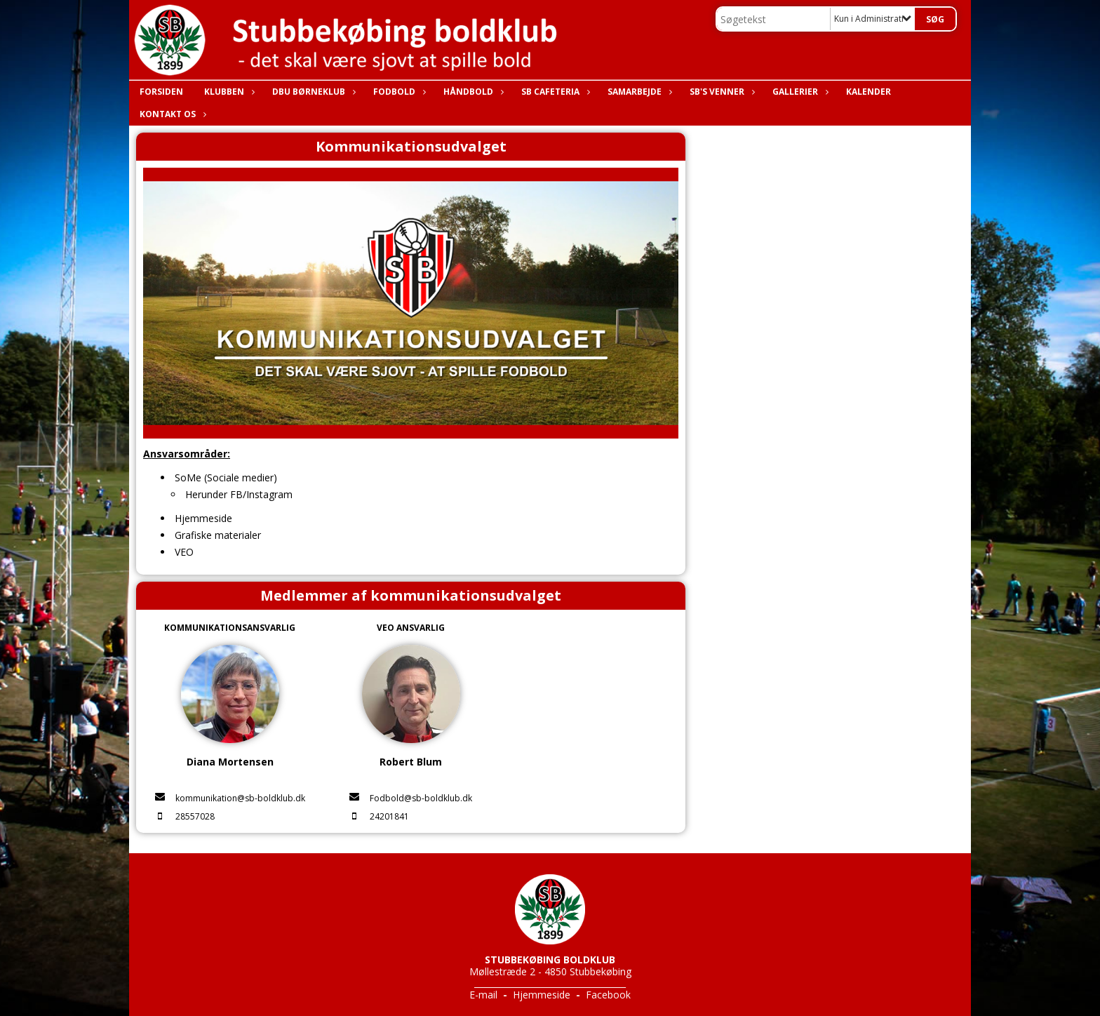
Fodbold (397, 92)
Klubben (227, 92)
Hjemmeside (541, 994)
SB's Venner (720, 92)
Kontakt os (171, 114)
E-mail (483, 994)
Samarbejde (638, 92)
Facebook (608, 994)
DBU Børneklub (312, 92)
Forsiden (161, 92)
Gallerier (798, 92)
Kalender (868, 92)
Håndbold (471, 92)
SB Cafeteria (553, 92)
